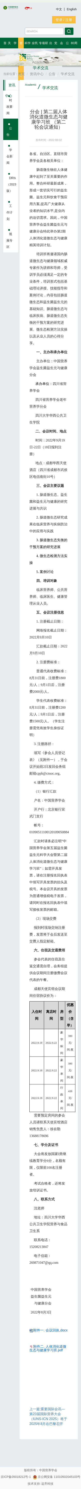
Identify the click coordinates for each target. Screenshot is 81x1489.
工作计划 (9, 212)
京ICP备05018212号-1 (16, 1477)
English (72, 9)
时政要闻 (9, 106)
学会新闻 (9, 156)
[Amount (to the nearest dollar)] (44, 31)
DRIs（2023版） (11, 184)
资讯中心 (10, 87)
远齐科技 (47, 1483)
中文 (59, 9)
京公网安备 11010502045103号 (57, 1477)
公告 (9, 131)
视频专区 (9, 240)
